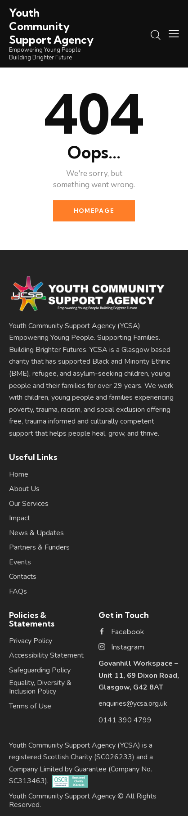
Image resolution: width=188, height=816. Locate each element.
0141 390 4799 (125, 720)
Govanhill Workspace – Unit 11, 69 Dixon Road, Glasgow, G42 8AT (138, 675)
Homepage (94, 210)
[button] (174, 33)
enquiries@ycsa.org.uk (132, 703)
